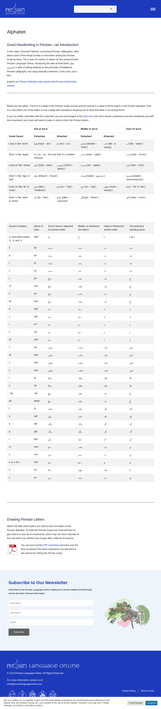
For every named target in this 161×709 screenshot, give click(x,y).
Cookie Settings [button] (135, 703)
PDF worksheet (51, 545)
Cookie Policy (128, 690)
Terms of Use (147, 690)
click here (88, 116)
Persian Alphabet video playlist (36, 81)
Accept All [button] (151, 703)
